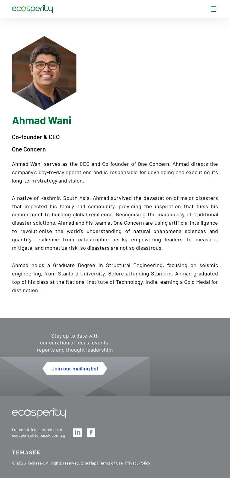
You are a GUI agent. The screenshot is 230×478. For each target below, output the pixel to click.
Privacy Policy (137, 462)
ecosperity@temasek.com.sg (38, 435)
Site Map (88, 462)
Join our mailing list (75, 368)
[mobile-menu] (213, 10)
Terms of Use (111, 462)
